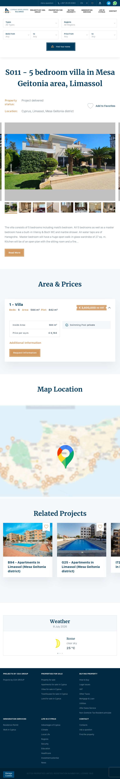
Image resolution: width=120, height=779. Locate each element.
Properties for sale (55, 11)
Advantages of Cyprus (50, 725)
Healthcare (46, 753)
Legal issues (84, 684)
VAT (81, 689)
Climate (44, 730)
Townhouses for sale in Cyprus (54, 694)
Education (45, 748)
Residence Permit (10, 725)
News (43, 763)
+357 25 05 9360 (67, 3)
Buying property (71, 11)
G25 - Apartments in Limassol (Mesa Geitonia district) (81, 567)
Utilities (82, 703)
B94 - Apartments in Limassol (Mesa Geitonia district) (27, 567)
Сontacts (83, 725)
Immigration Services (86, 11)
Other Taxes (84, 694)
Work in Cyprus (9, 730)
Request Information (25, 352)
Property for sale (48, 680)
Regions (44, 739)
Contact (113, 11)
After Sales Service (87, 708)
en (81, 3)
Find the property (86, 734)
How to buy (84, 680)
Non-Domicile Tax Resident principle (95, 713)
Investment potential (50, 758)
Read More (14, 252)
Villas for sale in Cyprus (51, 689)
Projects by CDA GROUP (37, 11)
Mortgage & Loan (86, 699)
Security (44, 744)
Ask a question (47, 3)
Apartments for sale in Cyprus (54, 684)
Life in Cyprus (101, 11)
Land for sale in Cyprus (51, 699)
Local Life (45, 734)
